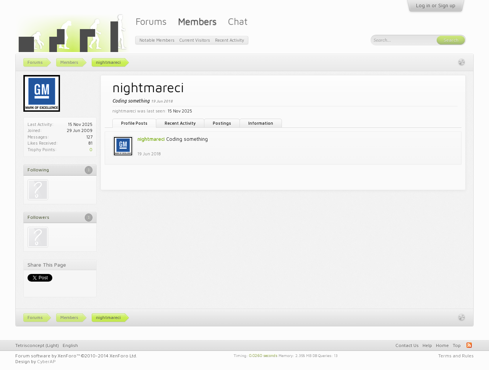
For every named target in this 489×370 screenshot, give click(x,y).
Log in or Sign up (435, 5)
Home (442, 345)
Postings (222, 123)
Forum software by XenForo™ (76, 356)
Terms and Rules (456, 356)
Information (260, 123)
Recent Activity (180, 123)
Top (457, 345)
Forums (151, 21)
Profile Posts (134, 123)
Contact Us (407, 345)
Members (197, 21)
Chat (238, 21)
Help (427, 345)
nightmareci (151, 139)
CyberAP (46, 361)
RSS (469, 345)
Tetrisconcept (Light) (37, 345)
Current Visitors (195, 39)
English (70, 345)
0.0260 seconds (263, 355)
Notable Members (157, 39)
